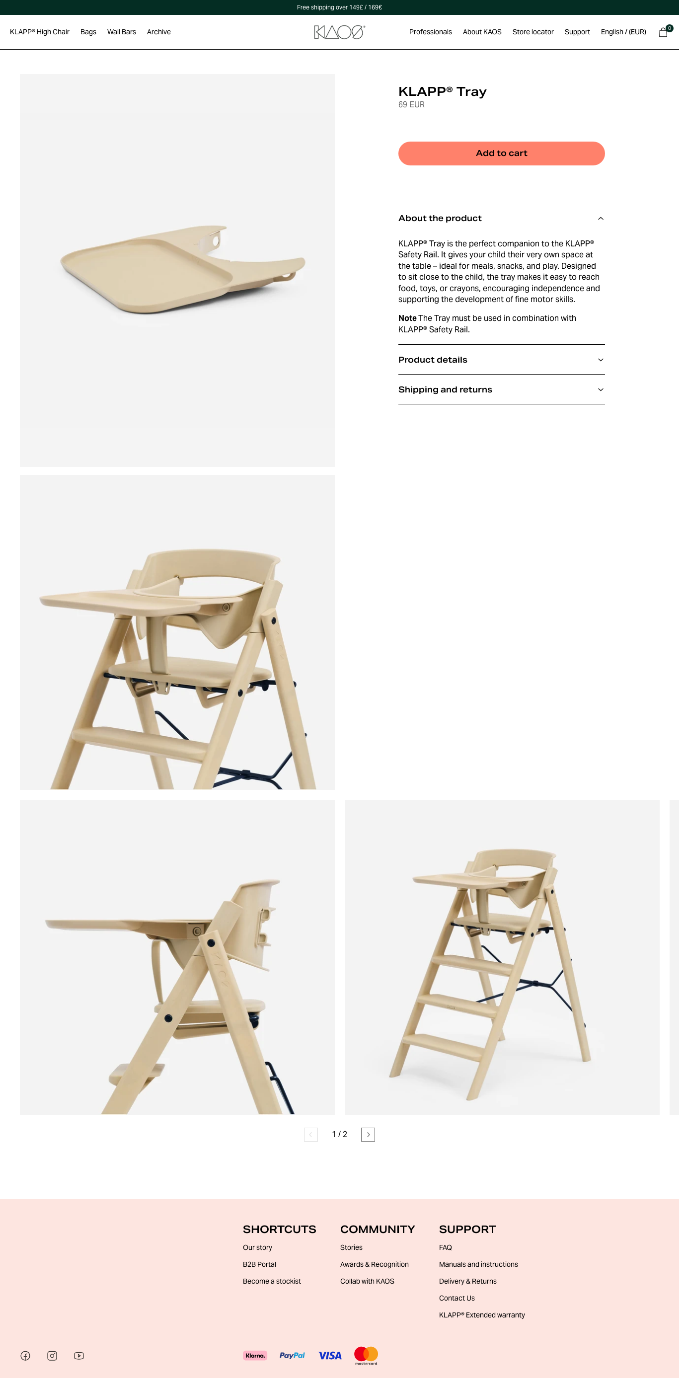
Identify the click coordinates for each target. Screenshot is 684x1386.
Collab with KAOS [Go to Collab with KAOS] (367, 1281)
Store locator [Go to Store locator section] (533, 31)
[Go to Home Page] (339, 32)
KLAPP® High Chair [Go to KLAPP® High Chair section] (40, 31)
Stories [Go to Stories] (351, 1247)
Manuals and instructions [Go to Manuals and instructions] (478, 1264)
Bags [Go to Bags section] (88, 31)
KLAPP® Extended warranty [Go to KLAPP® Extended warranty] (482, 1314)
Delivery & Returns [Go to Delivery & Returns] (468, 1281)
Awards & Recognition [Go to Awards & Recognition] (374, 1264)
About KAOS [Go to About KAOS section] (482, 31)
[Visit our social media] (25, 1356)
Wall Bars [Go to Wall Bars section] (121, 31)
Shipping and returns (501, 390)
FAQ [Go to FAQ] (445, 1247)
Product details (501, 360)
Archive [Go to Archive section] (159, 31)
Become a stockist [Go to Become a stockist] (272, 1281)
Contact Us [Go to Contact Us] (457, 1298)
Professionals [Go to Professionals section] (430, 31)
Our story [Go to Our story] (257, 1247)
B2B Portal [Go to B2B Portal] (259, 1264)
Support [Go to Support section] (577, 31)
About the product (501, 218)
